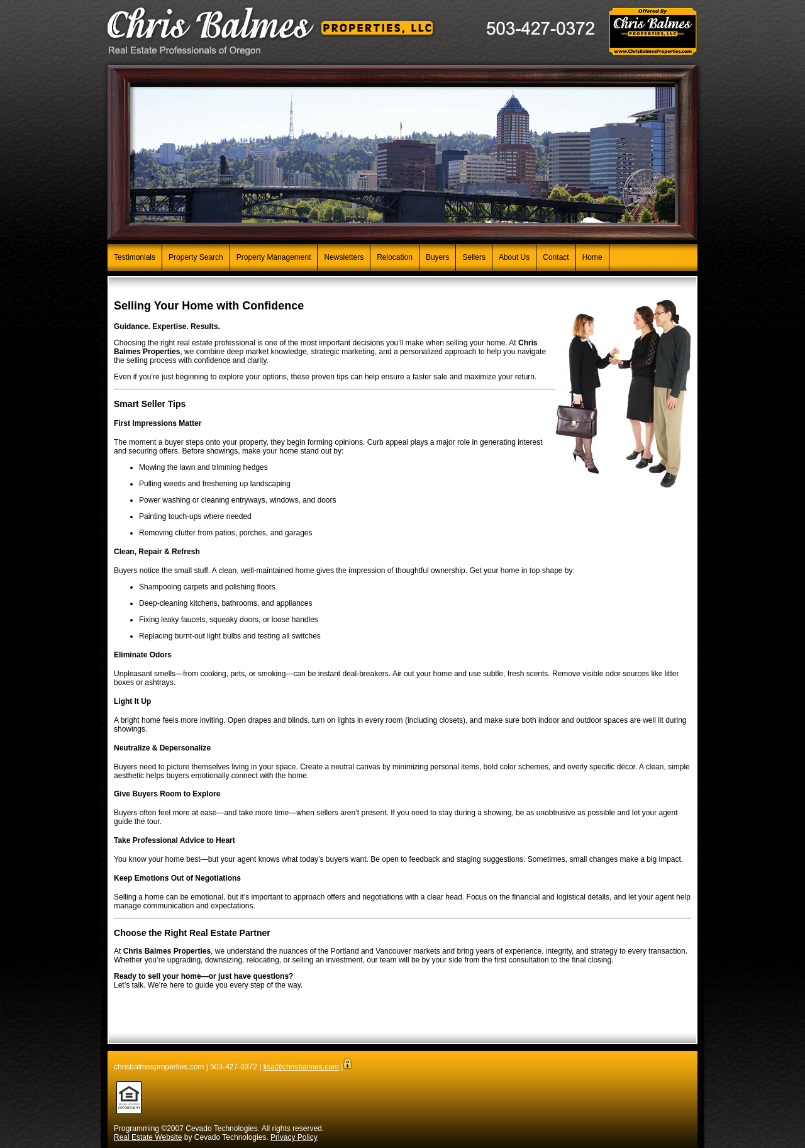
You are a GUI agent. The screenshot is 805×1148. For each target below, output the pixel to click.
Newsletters (344, 257)
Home (592, 257)
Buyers (437, 257)
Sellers (474, 257)
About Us (514, 257)
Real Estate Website (148, 1137)
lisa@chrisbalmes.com (301, 1066)
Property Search (196, 257)
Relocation (395, 257)
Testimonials (134, 257)
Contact (556, 257)
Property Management (273, 257)
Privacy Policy (294, 1137)
